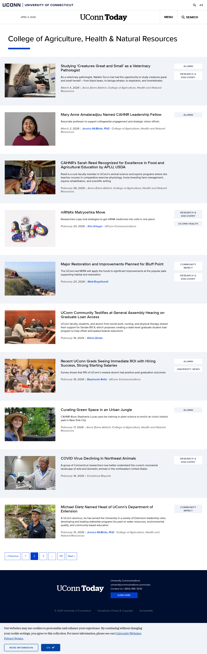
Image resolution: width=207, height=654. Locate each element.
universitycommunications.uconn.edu (130, 584)
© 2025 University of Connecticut (72, 610)
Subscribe (124, 595)
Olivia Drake (95, 338)
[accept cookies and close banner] (50, 647)
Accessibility (146, 610)
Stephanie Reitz (97, 379)
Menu (168, 17)
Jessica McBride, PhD (95, 128)
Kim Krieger (95, 226)
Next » (71, 556)
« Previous (13, 556)
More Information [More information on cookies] (21, 647)
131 (61, 556)
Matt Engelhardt (98, 281)
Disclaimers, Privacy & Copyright (115, 610)
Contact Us (117, 588)
